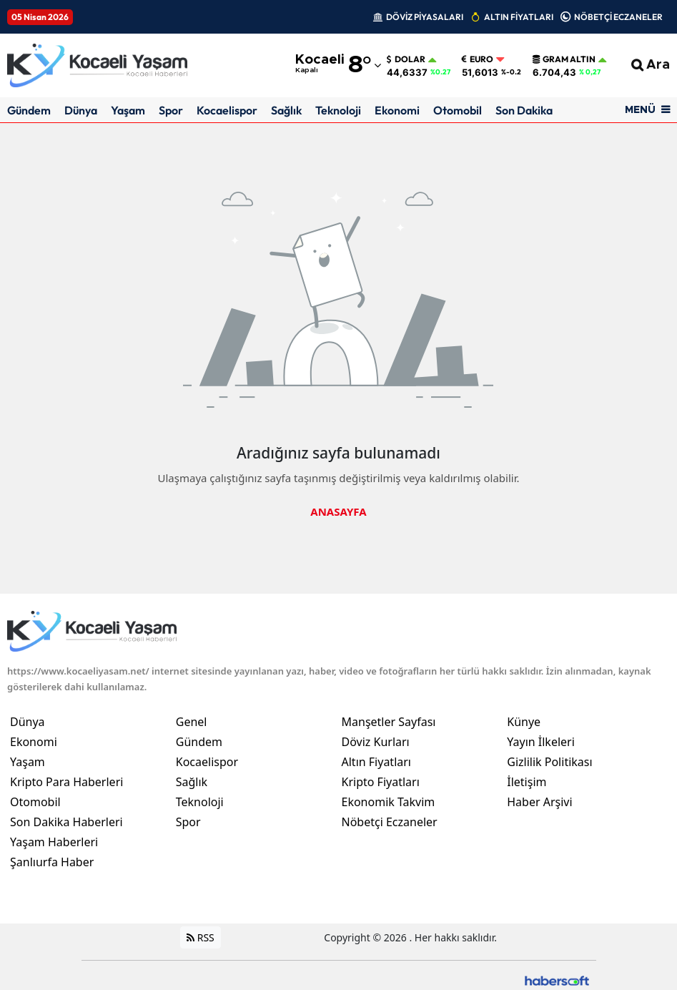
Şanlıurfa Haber (52, 862)
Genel (191, 722)
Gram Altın (564, 59)
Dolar (406, 59)
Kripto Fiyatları (381, 782)
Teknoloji (338, 110)
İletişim (526, 782)
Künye (523, 722)
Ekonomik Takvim (388, 802)
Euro (477, 59)
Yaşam (128, 110)
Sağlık (286, 110)
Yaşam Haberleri (54, 842)
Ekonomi (397, 110)
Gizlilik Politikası (549, 762)
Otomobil (457, 110)
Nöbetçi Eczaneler (390, 822)
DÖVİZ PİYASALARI (424, 16)
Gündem (29, 110)
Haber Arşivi (539, 802)
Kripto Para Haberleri (66, 782)
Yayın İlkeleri (541, 742)
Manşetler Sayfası (389, 722)
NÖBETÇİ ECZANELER (618, 16)
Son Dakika (524, 110)
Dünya (80, 110)
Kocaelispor (227, 110)
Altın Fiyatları (377, 762)
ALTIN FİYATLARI (518, 16)
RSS (200, 937)
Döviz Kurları (376, 742)
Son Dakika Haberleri (66, 822)
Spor (171, 110)
